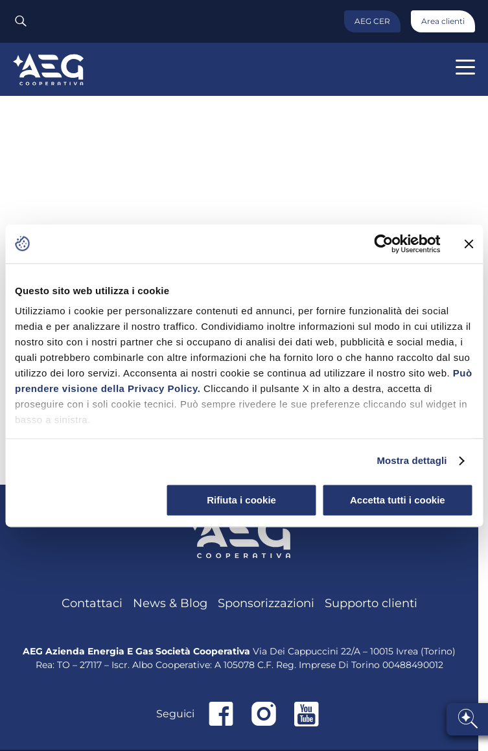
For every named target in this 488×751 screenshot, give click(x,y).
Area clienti (443, 21)
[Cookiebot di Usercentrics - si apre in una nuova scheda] (383, 243)
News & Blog (170, 603)
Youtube (306, 714)
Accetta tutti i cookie (397, 499)
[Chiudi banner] (468, 243)
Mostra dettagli (412, 460)
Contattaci (92, 603)
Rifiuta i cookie (241, 499)
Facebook (221, 714)
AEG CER (372, 21)
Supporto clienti (371, 603)
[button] (465, 67)
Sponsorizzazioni (266, 603)
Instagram (264, 714)
